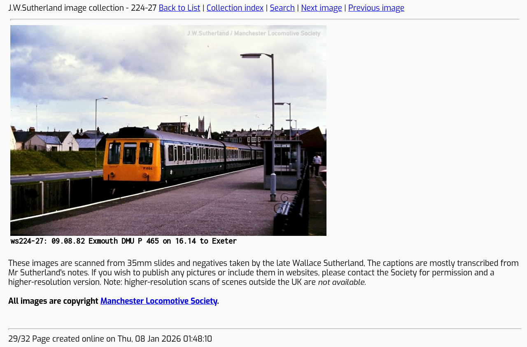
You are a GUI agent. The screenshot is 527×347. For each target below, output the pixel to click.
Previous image (376, 8)
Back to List (180, 8)
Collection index (235, 8)
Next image (321, 8)
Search (282, 8)
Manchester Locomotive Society (158, 301)
